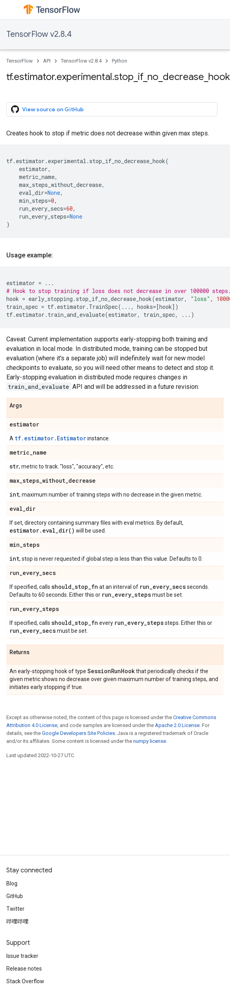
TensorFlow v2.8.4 (39, 34)
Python (119, 61)
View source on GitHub (47, 109)
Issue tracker (22, 956)
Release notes (24, 968)
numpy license (149, 741)
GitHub (14, 896)
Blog (11, 883)
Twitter (15, 909)
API (47, 61)
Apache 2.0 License (177, 725)
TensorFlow (19, 61)
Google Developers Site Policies (78, 733)
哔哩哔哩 (17, 921)
